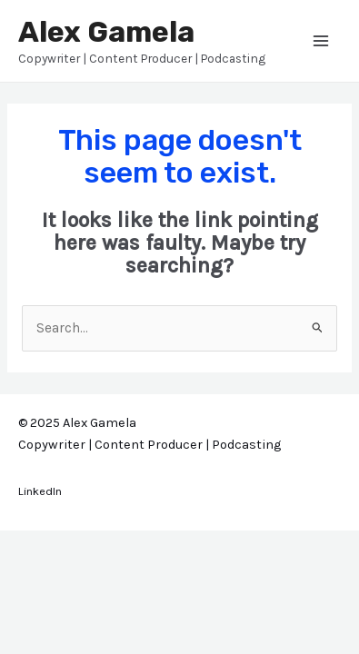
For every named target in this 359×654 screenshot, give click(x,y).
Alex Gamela (106, 32)
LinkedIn (40, 491)
